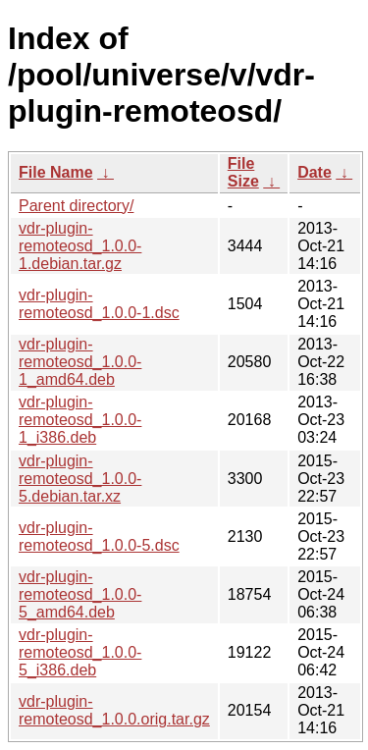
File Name (56, 172)
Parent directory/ (76, 205)
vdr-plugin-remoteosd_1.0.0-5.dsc (99, 536)
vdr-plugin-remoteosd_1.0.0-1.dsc (99, 304)
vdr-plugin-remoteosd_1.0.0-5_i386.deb (80, 652)
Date (314, 172)
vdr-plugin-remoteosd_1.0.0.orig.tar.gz (114, 710)
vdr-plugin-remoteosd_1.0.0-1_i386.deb (80, 420)
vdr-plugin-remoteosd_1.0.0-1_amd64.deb (80, 362)
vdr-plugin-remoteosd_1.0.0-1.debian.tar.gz (80, 246)
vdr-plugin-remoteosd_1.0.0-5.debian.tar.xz (80, 479)
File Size (243, 172)
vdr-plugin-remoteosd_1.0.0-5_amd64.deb (80, 594)
